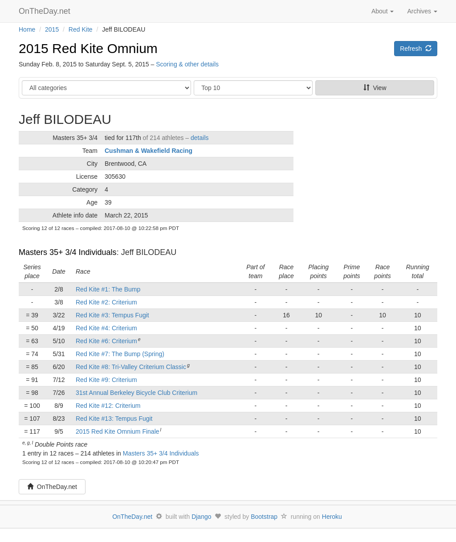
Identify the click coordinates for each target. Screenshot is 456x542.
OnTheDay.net (46, 11)
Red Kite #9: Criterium (106, 379)
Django (201, 516)
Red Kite (81, 29)
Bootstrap (264, 516)
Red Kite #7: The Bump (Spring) (120, 353)
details (199, 137)
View (375, 87)
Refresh (416, 48)
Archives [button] (422, 11)
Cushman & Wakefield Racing (148, 150)
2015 (52, 29)
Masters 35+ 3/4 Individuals (68, 252)
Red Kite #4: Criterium (106, 328)
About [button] (382, 11)
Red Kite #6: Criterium (106, 341)
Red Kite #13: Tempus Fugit (114, 418)
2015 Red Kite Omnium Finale (117, 431)
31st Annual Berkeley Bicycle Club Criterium (136, 392)
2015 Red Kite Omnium (88, 48)
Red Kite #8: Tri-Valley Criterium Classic (131, 366)
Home (27, 29)
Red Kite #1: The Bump (108, 289)
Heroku (332, 516)
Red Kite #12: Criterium (108, 405)
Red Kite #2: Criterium (106, 302)
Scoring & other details (187, 64)
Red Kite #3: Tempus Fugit (112, 315)
